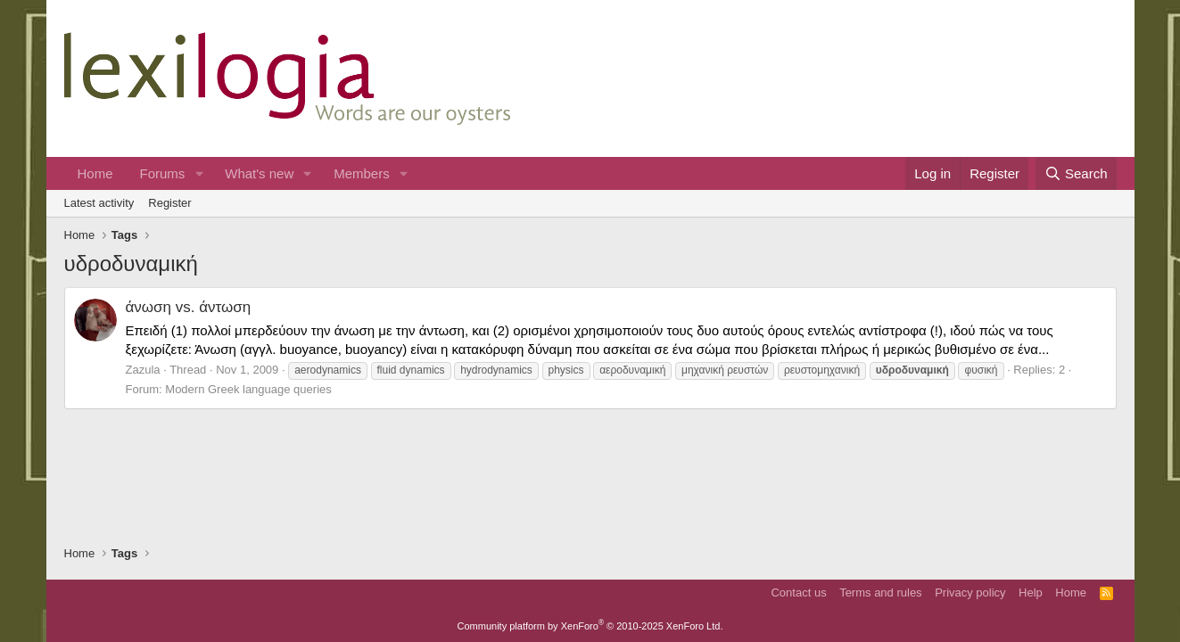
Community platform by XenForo (590, 626)
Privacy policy (970, 592)
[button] (198, 173)
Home (95, 173)
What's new (259, 173)
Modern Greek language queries (248, 389)
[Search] (1076, 173)
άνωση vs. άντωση (189, 307)
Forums (163, 173)
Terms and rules (880, 592)
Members (362, 173)
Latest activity (99, 203)
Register (169, 203)
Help (1031, 592)
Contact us (798, 592)
